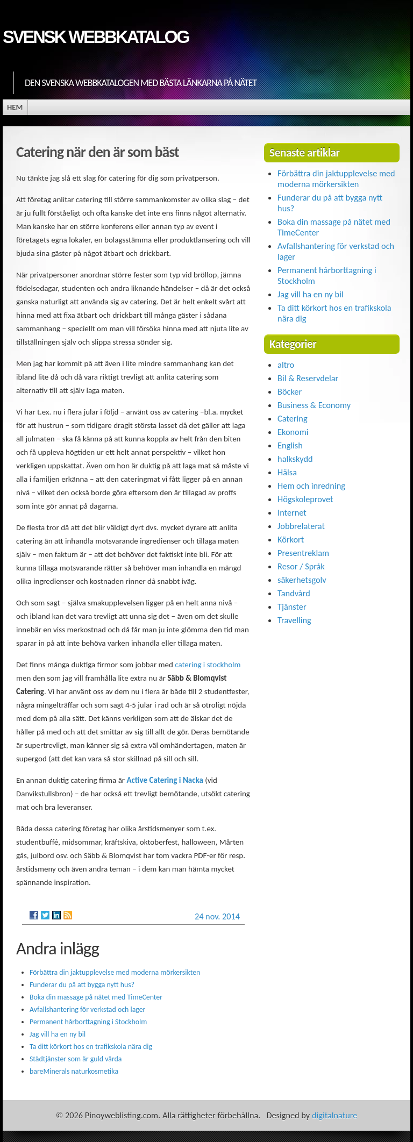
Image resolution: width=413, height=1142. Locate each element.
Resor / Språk (301, 566)
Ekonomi (292, 431)
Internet (292, 512)
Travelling (294, 620)
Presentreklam (303, 552)
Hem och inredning (311, 485)
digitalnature (334, 1115)
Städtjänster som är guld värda (76, 1059)
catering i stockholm (207, 664)
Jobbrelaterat (301, 525)
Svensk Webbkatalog (95, 37)
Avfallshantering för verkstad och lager (87, 1009)
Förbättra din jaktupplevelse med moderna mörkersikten (115, 972)
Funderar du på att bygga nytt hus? (82, 984)
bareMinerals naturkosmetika (74, 1071)
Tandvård (293, 593)
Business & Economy (314, 404)
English (290, 445)
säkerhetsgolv (301, 579)
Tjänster (292, 606)
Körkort (290, 539)
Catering (292, 418)
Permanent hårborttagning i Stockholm (88, 1021)
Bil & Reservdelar (307, 378)
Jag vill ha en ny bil (58, 1034)
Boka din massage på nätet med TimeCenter (96, 997)
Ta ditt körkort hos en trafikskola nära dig (91, 1046)
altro (285, 364)
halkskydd (295, 458)
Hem (15, 107)
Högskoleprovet (305, 499)
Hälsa (287, 472)
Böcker (289, 391)
